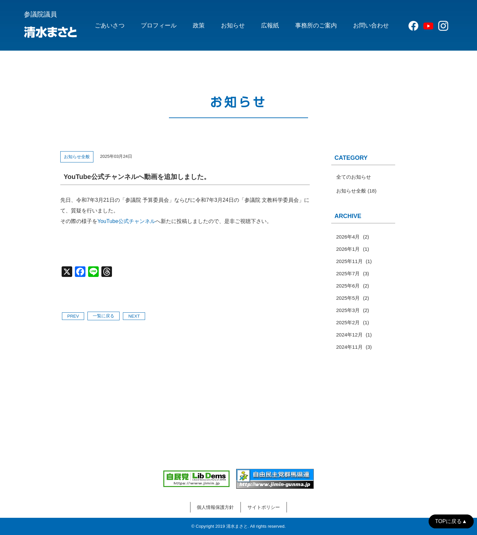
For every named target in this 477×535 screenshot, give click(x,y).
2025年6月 (348, 286)
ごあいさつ (110, 25)
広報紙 (270, 25)
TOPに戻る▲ (451, 521)
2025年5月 (348, 298)
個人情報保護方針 (215, 507)
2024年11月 (349, 347)
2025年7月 (348, 273)
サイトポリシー (263, 507)
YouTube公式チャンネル (126, 221)
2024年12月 (349, 334)
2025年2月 (348, 322)
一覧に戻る (103, 315)
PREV (73, 316)
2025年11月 (349, 261)
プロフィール (159, 25)
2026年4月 (348, 237)
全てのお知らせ (353, 177)
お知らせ (233, 25)
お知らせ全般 (77, 156)
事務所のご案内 (316, 25)
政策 (199, 25)
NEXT (134, 316)
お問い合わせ (371, 25)
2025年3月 (348, 310)
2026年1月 (348, 249)
